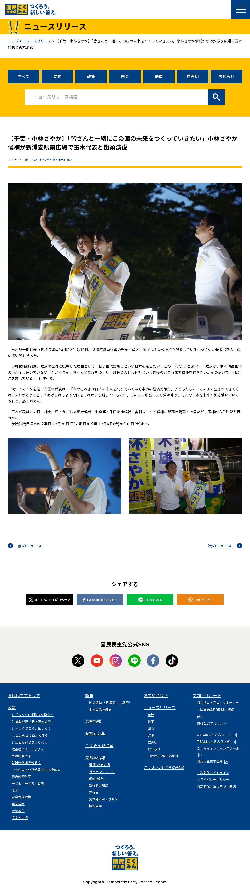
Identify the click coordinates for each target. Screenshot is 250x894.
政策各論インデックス (28, 749)
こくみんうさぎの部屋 (164, 767)
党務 (57, 76)
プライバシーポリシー (213, 780)
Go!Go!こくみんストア (214, 735)
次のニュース (220, 546)
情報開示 (95, 806)
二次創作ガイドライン (213, 773)
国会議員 (95, 703)
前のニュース (30, 546)
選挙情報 (93, 721)
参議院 (124, 703)
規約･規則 (96, 779)
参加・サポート (207, 695)
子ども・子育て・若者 (28, 783)
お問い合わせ (156, 695)
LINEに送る (150, 599)
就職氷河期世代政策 (26, 763)
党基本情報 (95, 757)
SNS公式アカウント (211, 723)
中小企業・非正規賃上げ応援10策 (36, 770)
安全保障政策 (21, 797)
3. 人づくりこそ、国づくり (31, 728)
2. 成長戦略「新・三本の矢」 (33, 722)
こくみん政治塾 (99, 745)
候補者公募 (95, 733)
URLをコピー (200, 599)
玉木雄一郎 (63, 159)
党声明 (193, 76)
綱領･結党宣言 (99, 765)
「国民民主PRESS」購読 (215, 709)
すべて (23, 76)
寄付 (200, 716)
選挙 (159, 76)
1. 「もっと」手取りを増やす (33, 715)
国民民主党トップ (24, 695)
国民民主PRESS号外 (163, 756)
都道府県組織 (99, 785)
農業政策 (18, 804)
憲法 (15, 790)
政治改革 (18, 811)
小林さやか (48, 159)
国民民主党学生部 (210, 761)
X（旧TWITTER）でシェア (50, 600)
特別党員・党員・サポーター (218, 703)
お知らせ (226, 76)
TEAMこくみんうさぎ (213, 742)
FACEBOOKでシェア (100, 600)
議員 (89, 695)
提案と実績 (20, 818)
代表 (36, 159)
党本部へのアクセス (103, 799)
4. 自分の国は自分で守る (30, 735)
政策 (91, 76)
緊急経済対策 (21, 776)
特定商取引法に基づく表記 (216, 786)
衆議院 (110, 703)
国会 (125, 76)
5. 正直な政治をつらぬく (30, 742)
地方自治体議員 (100, 709)
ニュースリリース (160, 707)
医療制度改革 (21, 756)
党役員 (94, 792)
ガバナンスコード (102, 772)
